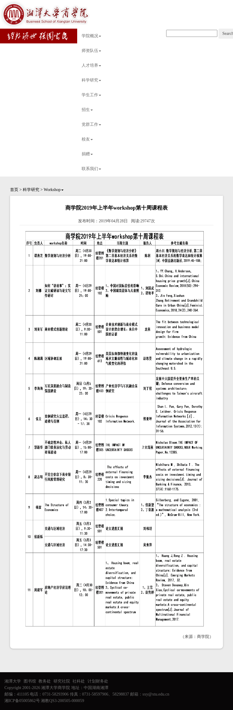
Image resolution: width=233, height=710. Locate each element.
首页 (14, 189)
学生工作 (91, 95)
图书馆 (30, 681)
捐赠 (87, 154)
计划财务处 (98, 681)
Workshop (54, 189)
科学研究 (91, 80)
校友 (87, 139)
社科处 (78, 681)
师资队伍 (91, 50)
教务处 (44, 681)
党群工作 (91, 124)
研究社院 (62, 681)
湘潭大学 (12, 681)
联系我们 (91, 169)
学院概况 (91, 36)
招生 (87, 109)
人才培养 (91, 65)
